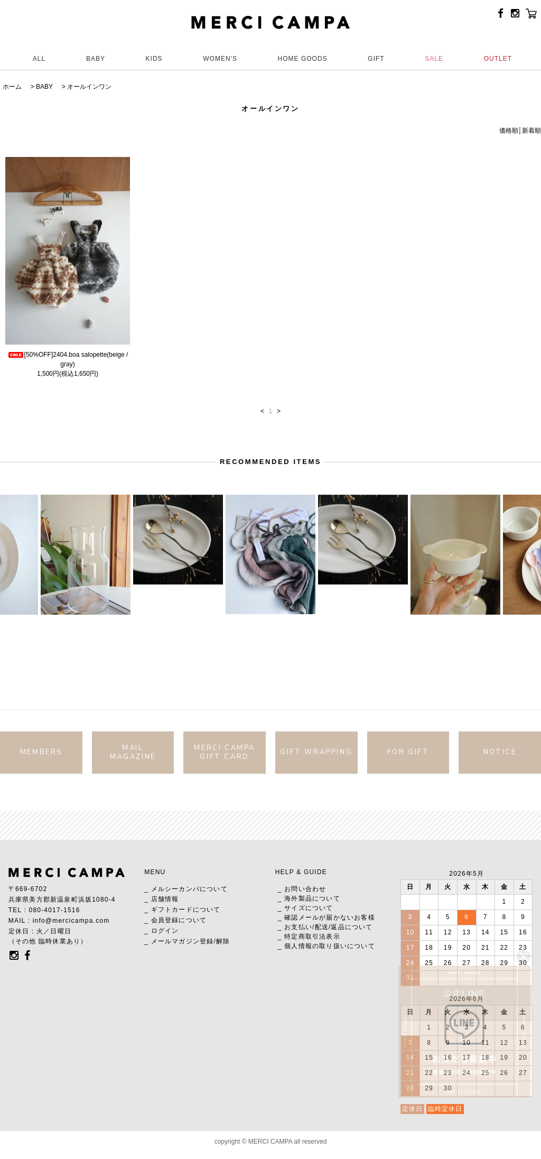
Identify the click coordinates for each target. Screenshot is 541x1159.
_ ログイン (161, 930)
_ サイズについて (305, 908)
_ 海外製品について (309, 898)
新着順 (531, 130)
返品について (351, 927)
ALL (39, 58)
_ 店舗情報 (161, 899)
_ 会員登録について (175, 920)
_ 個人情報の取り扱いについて (326, 946)
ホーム (12, 86)
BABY (95, 58)
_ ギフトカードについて (182, 909)
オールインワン (89, 86)
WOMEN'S (220, 58)
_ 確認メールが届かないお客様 (326, 917)
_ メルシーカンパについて (186, 889)
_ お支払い (295, 927)
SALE (434, 58)
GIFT (376, 58)
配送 (322, 927)
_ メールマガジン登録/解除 (187, 941)
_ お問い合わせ (302, 889)
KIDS (154, 58)
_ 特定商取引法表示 (309, 936)
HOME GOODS (303, 58)
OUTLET (498, 58)
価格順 (508, 130)
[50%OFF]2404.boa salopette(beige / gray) (67, 359)
